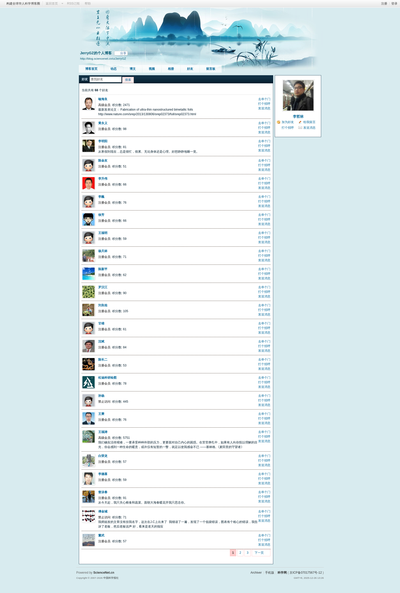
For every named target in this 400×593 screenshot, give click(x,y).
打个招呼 (264, 104)
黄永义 (102, 123)
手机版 (269, 572)
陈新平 (102, 269)
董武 (101, 535)
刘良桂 (102, 305)
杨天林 (102, 251)
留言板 (210, 69)
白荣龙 (102, 456)
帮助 (88, 3)
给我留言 (309, 122)
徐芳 (101, 215)
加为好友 (288, 122)
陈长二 (102, 359)
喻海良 (102, 99)
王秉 (101, 414)
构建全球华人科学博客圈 (23, 3)
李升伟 (102, 178)
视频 (152, 69)
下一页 (259, 553)
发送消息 (264, 108)
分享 (123, 53)
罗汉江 (102, 287)
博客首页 (91, 69)
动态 (113, 69)
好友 (190, 69)
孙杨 (101, 396)
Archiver (256, 572)
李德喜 (102, 474)
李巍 (101, 197)
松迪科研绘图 (107, 377)
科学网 (282, 572)
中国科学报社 (111, 577)
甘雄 (101, 323)
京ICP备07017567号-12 (306, 572)
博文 (133, 69)
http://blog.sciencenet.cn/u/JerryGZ (103, 58)
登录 (394, 3)
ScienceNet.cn (103, 572)
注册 (384, 3)
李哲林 (298, 116)
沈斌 (101, 341)
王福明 (102, 233)
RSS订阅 (73, 3)
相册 (171, 69)
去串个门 (264, 99)
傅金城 (102, 511)
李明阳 (102, 141)
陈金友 (102, 160)
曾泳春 (102, 492)
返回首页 (52, 3)
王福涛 (102, 432)
